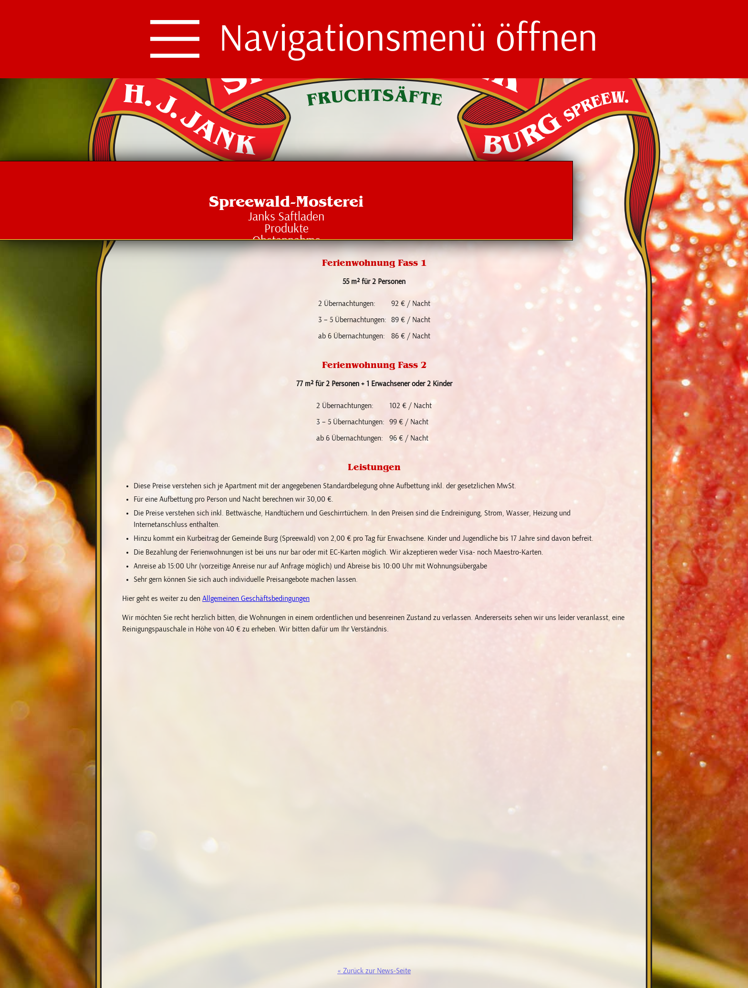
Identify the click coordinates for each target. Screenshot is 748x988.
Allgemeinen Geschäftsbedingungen (256, 598)
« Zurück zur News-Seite (374, 971)
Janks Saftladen (286, 217)
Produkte (286, 229)
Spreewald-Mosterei (286, 201)
